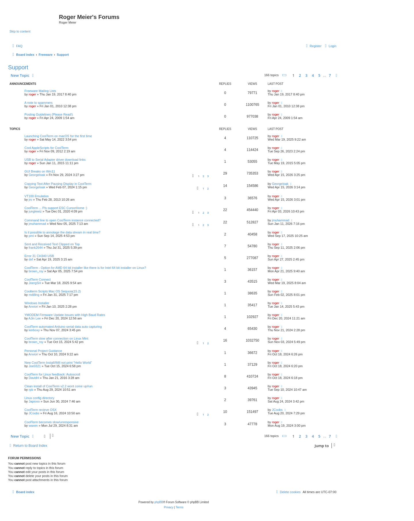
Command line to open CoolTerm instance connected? (62, 220)
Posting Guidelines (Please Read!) (48, 114)
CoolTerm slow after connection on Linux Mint (56, 338)
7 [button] (330, 75)
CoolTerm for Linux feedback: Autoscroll (52, 374)
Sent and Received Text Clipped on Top (52, 244)
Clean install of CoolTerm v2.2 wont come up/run (58, 386)
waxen (33, 425)
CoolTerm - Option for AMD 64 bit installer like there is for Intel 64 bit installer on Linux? (85, 267)
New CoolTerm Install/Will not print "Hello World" (58, 362)
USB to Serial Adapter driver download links (55, 159)
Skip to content (19, 31)
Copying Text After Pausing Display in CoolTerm (57, 183)
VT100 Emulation (36, 196)
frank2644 (36, 247)
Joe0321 (35, 366)
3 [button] (306, 75)
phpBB (158, 502)
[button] (284, 75)
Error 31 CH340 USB (39, 256)
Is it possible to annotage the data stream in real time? (62, 232)
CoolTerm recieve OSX (40, 409)
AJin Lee (34, 318)
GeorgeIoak (37, 175)
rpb (31, 389)
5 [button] (319, 75)
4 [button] (313, 75)
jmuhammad (37, 223)
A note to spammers (38, 102)
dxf (31, 259)
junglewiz (35, 211)
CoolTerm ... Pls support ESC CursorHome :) (55, 208)
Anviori (33, 306)
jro (30, 199)
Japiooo (34, 401)
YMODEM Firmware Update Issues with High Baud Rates (64, 315)
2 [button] (300, 75)
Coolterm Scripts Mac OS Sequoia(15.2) (52, 291)
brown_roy (36, 271)
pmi (31, 235)
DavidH (34, 378)
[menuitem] (16, 46)
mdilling (34, 294)
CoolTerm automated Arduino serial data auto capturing (63, 326)
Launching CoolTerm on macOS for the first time (58, 136)
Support (18, 67)
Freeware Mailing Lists (40, 91)
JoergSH (35, 283)
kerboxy (34, 330)
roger (32, 94)
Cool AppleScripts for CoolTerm (46, 148)
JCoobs (34, 413)
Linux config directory (39, 398)
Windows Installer (36, 303)
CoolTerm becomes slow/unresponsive (51, 422)
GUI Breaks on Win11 (39, 171)
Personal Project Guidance (43, 351)
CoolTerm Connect (37, 279)
